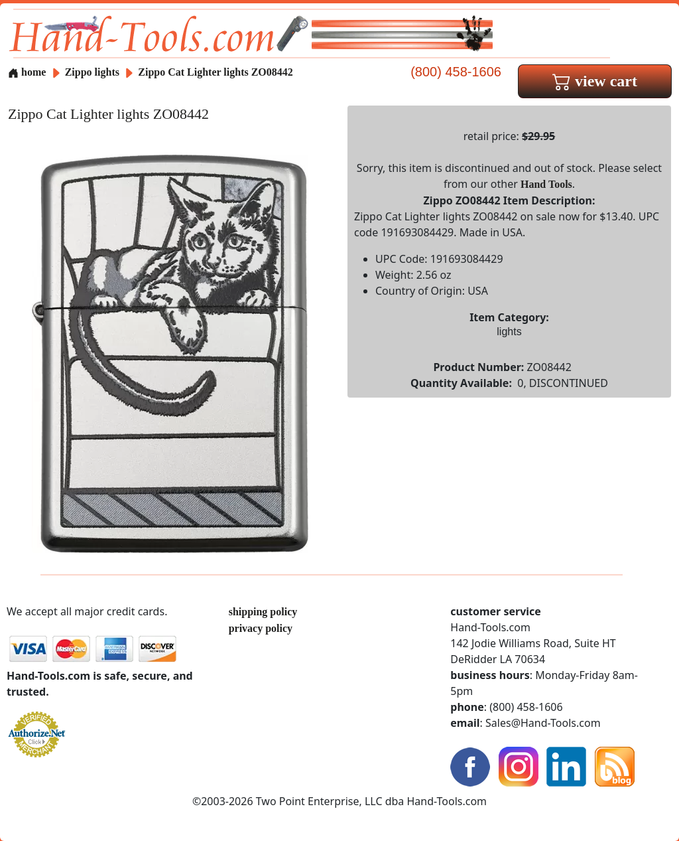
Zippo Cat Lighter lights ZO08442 (215, 72)
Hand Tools (546, 184)
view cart (594, 81)
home (27, 72)
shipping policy (263, 611)
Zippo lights (92, 72)
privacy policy (260, 628)
